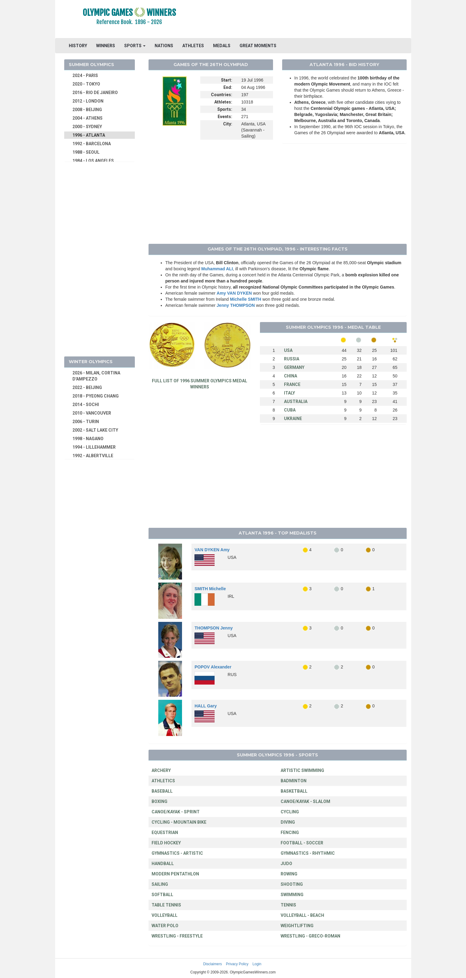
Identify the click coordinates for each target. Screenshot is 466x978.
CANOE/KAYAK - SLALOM (305, 801)
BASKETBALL (294, 791)
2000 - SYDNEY (87, 126)
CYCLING (290, 811)
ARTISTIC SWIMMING (302, 770)
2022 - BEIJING (87, 387)
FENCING (290, 832)
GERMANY (294, 367)
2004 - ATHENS (87, 118)
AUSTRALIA (295, 401)
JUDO (286, 863)
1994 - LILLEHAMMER (94, 447)
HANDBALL (163, 863)
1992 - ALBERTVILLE (92, 455)
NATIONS (164, 45)
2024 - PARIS (85, 75)
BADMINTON (294, 780)
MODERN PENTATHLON (175, 873)
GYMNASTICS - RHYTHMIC (308, 853)
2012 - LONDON (87, 101)
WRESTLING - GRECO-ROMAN (310, 936)
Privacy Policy (237, 964)
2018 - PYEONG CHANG (95, 396)
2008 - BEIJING (87, 109)
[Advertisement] (307, 19)
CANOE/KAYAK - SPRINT (176, 811)
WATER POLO (165, 925)
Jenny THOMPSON (236, 305)
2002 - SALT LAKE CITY (95, 430)
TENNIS (288, 905)
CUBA (290, 410)
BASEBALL (162, 791)
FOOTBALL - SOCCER (302, 842)
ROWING (289, 873)
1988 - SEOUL (86, 152)
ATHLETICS (163, 780)
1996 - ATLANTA (88, 135)
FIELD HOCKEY (166, 842)
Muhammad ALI (217, 268)
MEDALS (221, 45)
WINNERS (105, 45)
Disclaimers (212, 964)
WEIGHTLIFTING (297, 925)
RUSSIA (291, 358)
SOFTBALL (162, 894)
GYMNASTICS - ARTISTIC (177, 853)
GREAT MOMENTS (258, 45)
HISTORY (78, 45)
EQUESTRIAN (165, 832)
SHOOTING (292, 884)
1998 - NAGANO (87, 438)
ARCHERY (161, 770)
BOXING (159, 801)
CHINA (290, 375)
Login (257, 964)
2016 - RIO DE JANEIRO (95, 92)
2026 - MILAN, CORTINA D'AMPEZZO (96, 375)
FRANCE (292, 384)
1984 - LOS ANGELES (93, 160)
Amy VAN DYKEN (234, 293)
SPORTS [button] (134, 45)
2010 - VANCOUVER (91, 413)
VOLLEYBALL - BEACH (302, 915)
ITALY (289, 393)
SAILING (160, 884)
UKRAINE (293, 418)
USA (288, 350)
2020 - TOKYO (86, 84)
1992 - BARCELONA (91, 143)
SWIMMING (292, 894)
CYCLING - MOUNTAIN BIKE (179, 822)
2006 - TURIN (85, 421)
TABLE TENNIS (166, 905)
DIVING (288, 822)
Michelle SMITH (245, 299)
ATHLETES (193, 45)
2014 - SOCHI (85, 404)
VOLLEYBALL (164, 915)
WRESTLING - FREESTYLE (177, 936)
